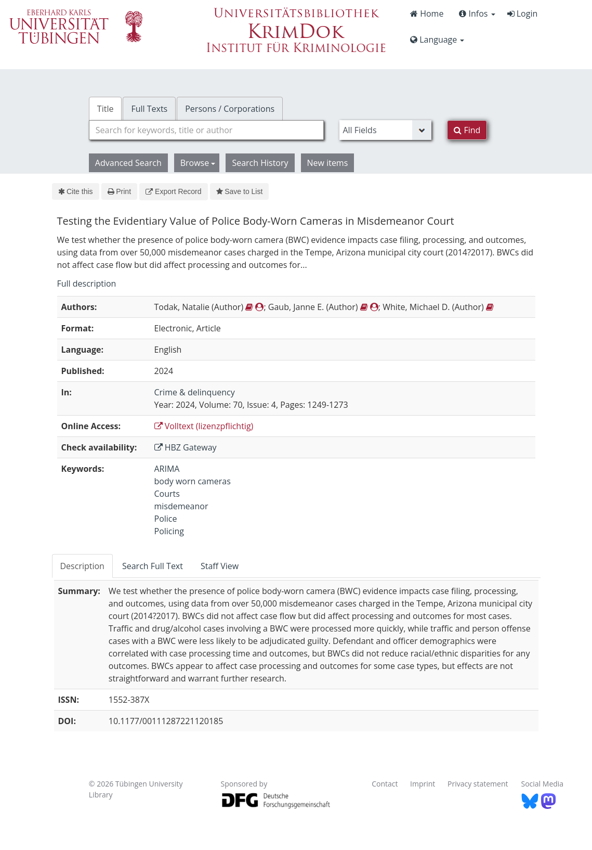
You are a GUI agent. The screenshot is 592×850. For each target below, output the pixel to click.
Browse (198, 163)
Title (105, 108)
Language (437, 39)
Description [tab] (82, 566)
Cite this (75, 191)
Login (522, 13)
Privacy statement (478, 784)
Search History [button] (260, 163)
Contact (385, 784)
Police (165, 518)
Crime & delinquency (194, 392)
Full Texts (149, 108)
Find (467, 130)
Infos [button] (477, 13)
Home (426, 13)
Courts (167, 493)
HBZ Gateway (185, 447)
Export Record (173, 191)
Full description (86, 283)
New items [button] (327, 163)
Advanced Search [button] (128, 163)
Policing (169, 531)
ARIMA (167, 468)
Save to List (239, 191)
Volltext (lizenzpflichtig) (204, 426)
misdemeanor (181, 506)
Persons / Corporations (229, 108)
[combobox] (206, 130)
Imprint (422, 784)
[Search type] (385, 130)
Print (119, 191)
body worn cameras (192, 481)
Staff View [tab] (220, 566)
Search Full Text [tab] (152, 566)
